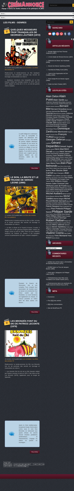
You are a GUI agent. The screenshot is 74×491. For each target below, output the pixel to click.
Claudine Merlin (61, 123)
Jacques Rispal (50, 157)
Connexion (51, 297)
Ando (49, 272)
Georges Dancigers (59, 137)
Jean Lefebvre (56, 175)
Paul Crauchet (64, 206)
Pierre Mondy (57, 214)
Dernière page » (23, 466)
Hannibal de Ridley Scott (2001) (58, 69)
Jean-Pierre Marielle (62, 168)
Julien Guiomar (58, 183)
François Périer (54, 134)
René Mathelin (49, 218)
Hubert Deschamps (52, 153)
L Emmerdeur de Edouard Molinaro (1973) (59, 262)
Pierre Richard (66, 214)
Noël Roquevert (59, 204)
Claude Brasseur (59, 119)
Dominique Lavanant (60, 126)
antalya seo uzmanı (54, 262)
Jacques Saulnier (59, 157)
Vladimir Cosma (55, 233)
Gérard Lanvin (50, 149)
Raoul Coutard (66, 216)
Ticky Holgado (49, 230)
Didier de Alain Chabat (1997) (57, 84)
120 (5, 466)
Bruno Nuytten (62, 113)
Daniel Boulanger (55, 124)
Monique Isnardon (52, 203)
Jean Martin (64, 175)
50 (29, 464)
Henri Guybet (56, 151)
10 (16, 464)
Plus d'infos (34, 168)
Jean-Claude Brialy (53, 159)
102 (35, 464)
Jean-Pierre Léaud (51, 168)
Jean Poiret (61, 177)
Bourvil (55, 113)
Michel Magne (59, 199)
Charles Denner (57, 115)
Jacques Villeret (68, 157)
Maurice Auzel (63, 189)
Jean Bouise (57, 170)
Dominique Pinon (51, 129)
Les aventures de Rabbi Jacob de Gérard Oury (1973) (59, 284)
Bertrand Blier (56, 111)
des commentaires (55, 304)
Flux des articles (54, 300)
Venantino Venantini (59, 230)
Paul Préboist (57, 208)
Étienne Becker (56, 238)
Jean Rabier (68, 177)
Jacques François (64, 155)
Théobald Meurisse (65, 229)
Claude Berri (50, 119)
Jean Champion (59, 173)
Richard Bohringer (60, 218)
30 (22, 464)
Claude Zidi (51, 123)
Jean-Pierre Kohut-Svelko (64, 166)
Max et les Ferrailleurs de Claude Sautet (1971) (57, 278)
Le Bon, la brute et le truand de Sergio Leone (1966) (24, 180)
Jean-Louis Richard (66, 159)
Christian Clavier (52, 117)
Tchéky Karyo (69, 227)
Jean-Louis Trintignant (52, 161)
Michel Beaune (50, 196)
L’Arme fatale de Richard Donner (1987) (60, 57)
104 (43, 464)
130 (9, 466)
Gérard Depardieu (53, 144)
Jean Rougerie (61, 179)
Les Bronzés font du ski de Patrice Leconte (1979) (24, 324)
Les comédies (27, 67)
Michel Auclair (64, 191)
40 (25, 464)
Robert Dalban (55, 220)
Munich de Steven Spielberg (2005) (59, 66)
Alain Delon (52, 96)
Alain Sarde (58, 100)
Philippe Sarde (62, 211)
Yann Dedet (67, 233)
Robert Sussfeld (62, 223)
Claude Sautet (66, 120)
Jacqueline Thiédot (51, 155)
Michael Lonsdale (54, 191)
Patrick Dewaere (52, 206)
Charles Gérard (65, 115)
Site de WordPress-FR (55, 308)
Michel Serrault (59, 201)
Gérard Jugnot (66, 146)
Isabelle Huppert (64, 153)
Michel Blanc (59, 196)
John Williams (56, 181)
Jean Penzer (54, 177)
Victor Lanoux (68, 231)
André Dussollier (54, 103)
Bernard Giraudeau (59, 109)
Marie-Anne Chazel (57, 188)
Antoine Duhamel (54, 106)
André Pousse (63, 104)
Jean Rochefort (51, 179)
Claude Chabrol (56, 121)
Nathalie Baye (62, 203)
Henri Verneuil (66, 151)
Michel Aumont (66, 194)
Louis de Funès (60, 186)
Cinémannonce (52, 283)
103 (39, 464)
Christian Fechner (65, 117)
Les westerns (11, 217)
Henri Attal (59, 149)
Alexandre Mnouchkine (59, 102)
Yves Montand (60, 235)
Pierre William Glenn (54, 216)
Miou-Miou (69, 201)
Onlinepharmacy (53, 278)
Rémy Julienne (58, 225)
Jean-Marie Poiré (53, 163)
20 (19, 464)
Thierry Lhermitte (52, 229)
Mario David (54, 189)
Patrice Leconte (68, 204)
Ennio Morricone (59, 132)
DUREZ (50, 267)
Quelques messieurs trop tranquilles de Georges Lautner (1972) (25, 32)
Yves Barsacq (50, 236)
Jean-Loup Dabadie (64, 161)
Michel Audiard (54, 193)
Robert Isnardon (53, 223)
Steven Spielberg (59, 227)
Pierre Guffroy (49, 214)
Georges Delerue (55, 139)
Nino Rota (52, 204)
